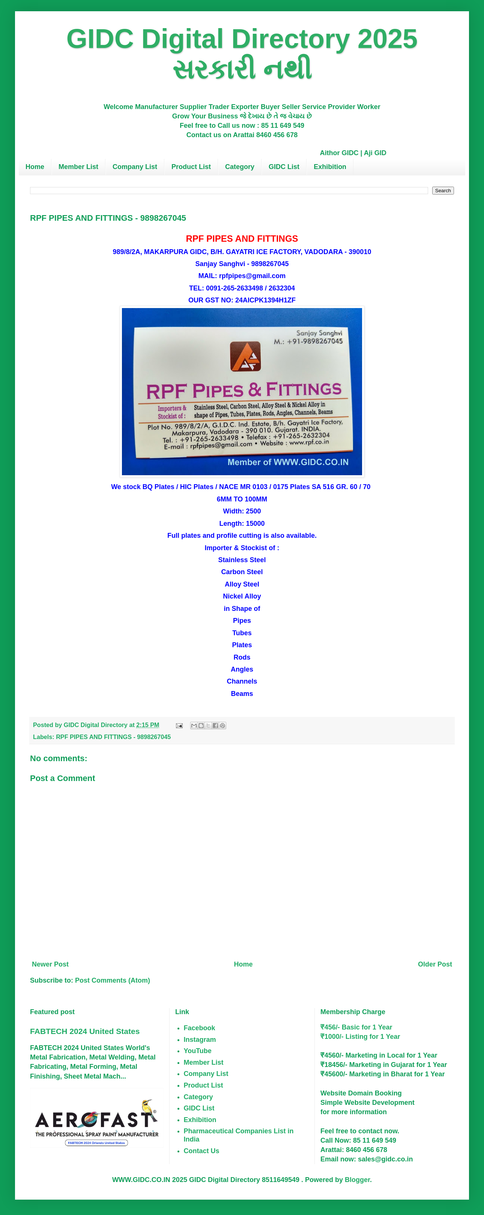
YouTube (198, 1051)
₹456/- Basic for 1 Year (356, 1027)
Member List (78, 167)
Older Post (435, 964)
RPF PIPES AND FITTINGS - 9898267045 (113, 736)
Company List (135, 167)
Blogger (357, 1180)
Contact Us (201, 1151)
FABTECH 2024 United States (85, 1031)
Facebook (199, 1028)
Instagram (200, 1039)
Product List (191, 167)
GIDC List (284, 167)
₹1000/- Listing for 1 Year (360, 1036)
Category (239, 167)
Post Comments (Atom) (112, 980)
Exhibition (330, 167)
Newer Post (50, 964)
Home (35, 167)
